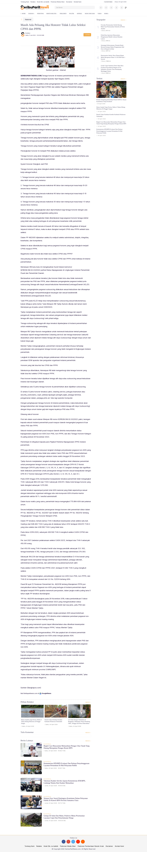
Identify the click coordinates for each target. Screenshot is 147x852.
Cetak (87, 34)
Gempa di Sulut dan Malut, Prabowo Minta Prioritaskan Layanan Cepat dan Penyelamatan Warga (64, 817)
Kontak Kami (77, 2)
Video (99, 13)
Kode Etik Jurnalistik (43, 2)
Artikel (79, 13)
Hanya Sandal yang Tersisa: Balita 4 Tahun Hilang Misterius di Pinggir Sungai (31, 721)
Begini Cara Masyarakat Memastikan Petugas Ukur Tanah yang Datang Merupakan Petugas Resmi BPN (66, 747)
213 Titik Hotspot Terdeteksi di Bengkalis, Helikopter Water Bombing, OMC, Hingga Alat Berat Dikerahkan (79, 721)
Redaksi (33, 2)
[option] (32, 716)
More (106, 13)
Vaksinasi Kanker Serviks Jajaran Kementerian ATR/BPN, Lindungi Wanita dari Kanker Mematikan (64, 782)
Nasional (28, 19)
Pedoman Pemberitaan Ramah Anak (91, 846)
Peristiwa (40, 13)
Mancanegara (90, 13)
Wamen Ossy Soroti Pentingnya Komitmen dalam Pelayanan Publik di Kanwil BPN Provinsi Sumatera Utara (66, 799)
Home (23, 13)
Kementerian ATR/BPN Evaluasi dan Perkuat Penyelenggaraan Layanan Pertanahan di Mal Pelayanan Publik (66, 764)
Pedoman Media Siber (58, 2)
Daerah (31, 13)
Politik (71, 13)
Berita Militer (51, 13)
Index (88, 702)
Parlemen (63, 13)
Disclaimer (69, 2)
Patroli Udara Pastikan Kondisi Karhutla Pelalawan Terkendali (53, 720)
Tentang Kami (25, 2)
